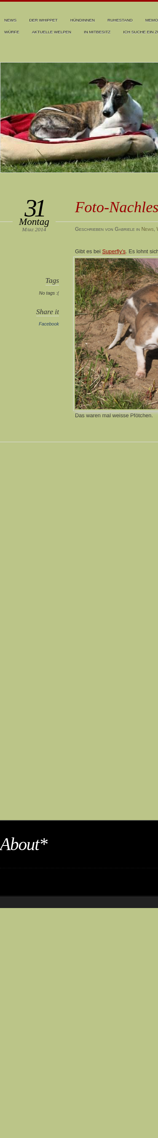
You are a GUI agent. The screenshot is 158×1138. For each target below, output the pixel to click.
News (10, 20)
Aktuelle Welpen (51, 32)
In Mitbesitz (97, 32)
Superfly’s (114, 251)
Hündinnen (82, 20)
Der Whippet (43, 20)
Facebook (49, 323)
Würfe (11, 32)
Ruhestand (120, 20)
